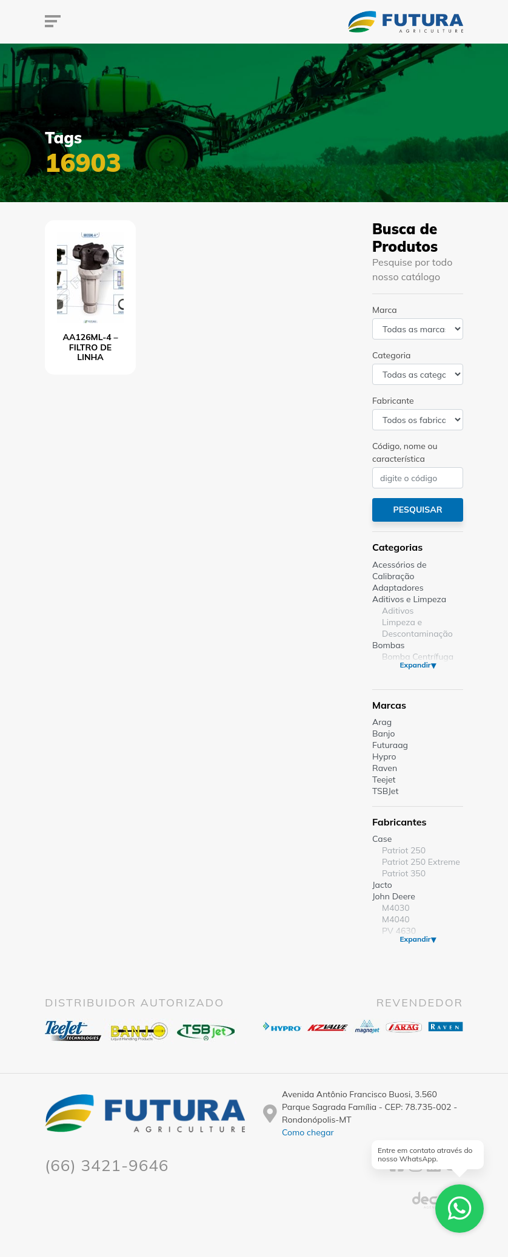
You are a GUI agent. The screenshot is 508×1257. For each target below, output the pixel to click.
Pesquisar (417, 509)
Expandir (414, 664)
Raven (384, 768)
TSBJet (385, 791)
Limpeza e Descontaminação (417, 628)
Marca (384, 309)
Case (382, 838)
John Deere (393, 896)
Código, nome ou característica (405, 452)
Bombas (388, 645)
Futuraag (390, 745)
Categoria (391, 355)
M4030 (396, 907)
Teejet (383, 779)
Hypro (384, 756)
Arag (382, 722)
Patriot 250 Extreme (421, 861)
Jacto (382, 884)
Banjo (383, 733)
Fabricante (393, 400)
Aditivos (397, 610)
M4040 (396, 919)
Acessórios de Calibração (399, 570)
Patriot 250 (404, 850)
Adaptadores (398, 587)
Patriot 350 (404, 873)
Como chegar (308, 1132)
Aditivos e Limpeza (409, 599)
